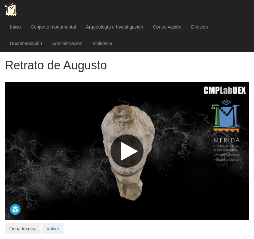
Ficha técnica (22, 228)
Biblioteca (102, 43)
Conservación (167, 27)
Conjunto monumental (53, 27)
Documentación (26, 43)
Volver (52, 228)
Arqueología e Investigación (114, 27)
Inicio (15, 27)
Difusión (199, 27)
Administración (67, 43)
